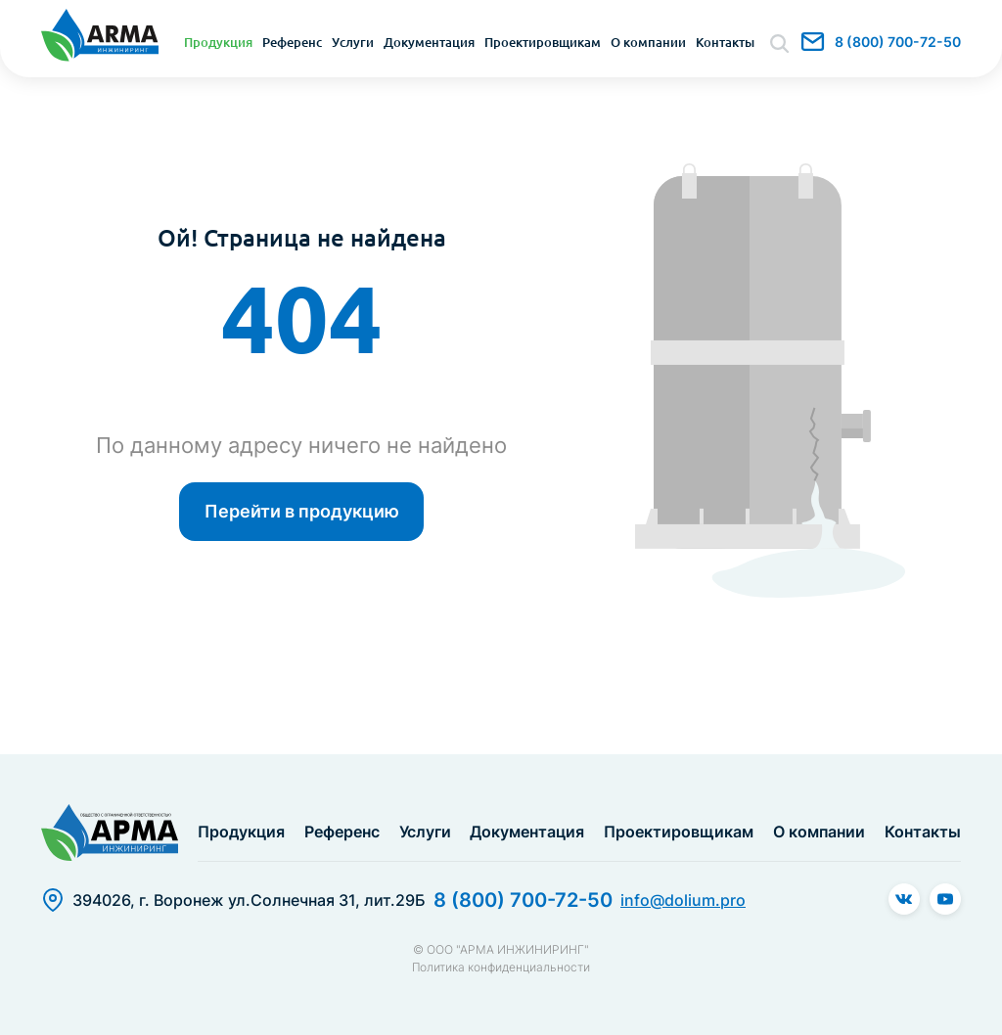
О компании (648, 42)
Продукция (218, 42)
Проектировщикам (542, 42)
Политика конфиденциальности (501, 967)
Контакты (725, 42)
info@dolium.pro (812, 41)
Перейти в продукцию (302, 511)
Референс (292, 42)
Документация (429, 42)
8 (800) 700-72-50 (898, 41)
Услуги (353, 42)
